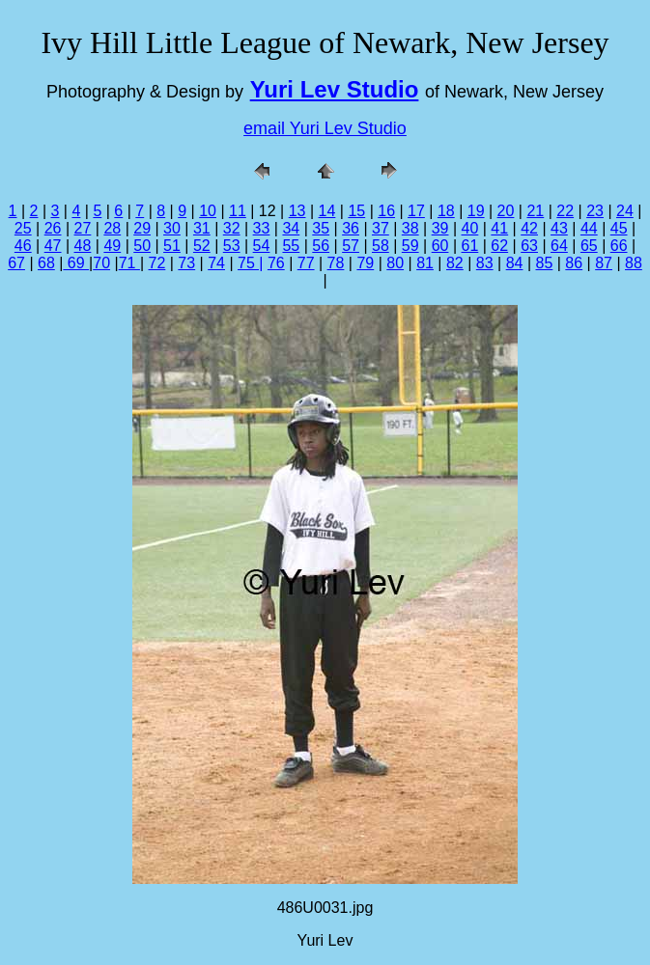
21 (535, 211)
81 (425, 263)
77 (306, 263)
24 (625, 211)
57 (350, 245)
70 (101, 263)
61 (470, 245)
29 (142, 228)
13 (297, 211)
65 (589, 245)
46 (23, 245)
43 (559, 228)
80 (395, 263)
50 (142, 245)
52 (202, 245)
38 (410, 228)
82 (455, 263)
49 (112, 245)
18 (446, 211)
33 (261, 228)
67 (16, 263)
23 (595, 211)
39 (440, 228)
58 (380, 245)
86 (573, 263)
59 (410, 245)
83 (485, 263)
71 (129, 263)
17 (416, 211)
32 (231, 228)
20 (506, 211)
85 (544, 263)
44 (589, 228)
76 (276, 263)
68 (46, 263)
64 (559, 245)
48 (83, 245)
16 (386, 211)
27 (83, 228)
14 (327, 211)
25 (23, 228)
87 (603, 263)
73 (186, 263)
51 (172, 245)
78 (336, 263)
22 (565, 211)
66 (619, 245)
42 (529, 228)
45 (619, 228)
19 (476, 211)
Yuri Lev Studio (334, 89)
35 (320, 228)
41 (499, 228)
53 (231, 245)
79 (365, 263)
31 (202, 228)
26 (53, 228)
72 (157, 263)
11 (237, 211)
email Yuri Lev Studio (325, 128)
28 (112, 228)
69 (76, 263)
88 (633, 263)
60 (440, 245)
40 (470, 228)
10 (207, 211)
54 (261, 245)
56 (320, 245)
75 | (250, 263)
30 (172, 228)
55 (290, 245)
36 (350, 228)
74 (216, 263)
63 (529, 245)
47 (53, 245)
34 (290, 228)
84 (514, 263)
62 (499, 245)
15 (356, 211)
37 (380, 228)
